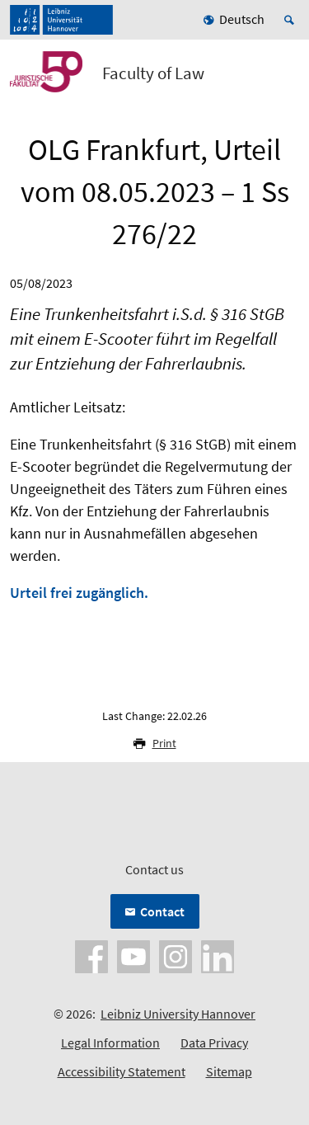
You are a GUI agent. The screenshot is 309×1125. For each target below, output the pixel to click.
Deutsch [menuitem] (242, 19)
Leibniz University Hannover (178, 1013)
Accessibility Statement (121, 1071)
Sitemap (229, 1071)
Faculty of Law (153, 73)
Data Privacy (214, 1042)
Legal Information (110, 1042)
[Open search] (291, 20)
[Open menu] (286, 76)
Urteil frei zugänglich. (79, 592)
